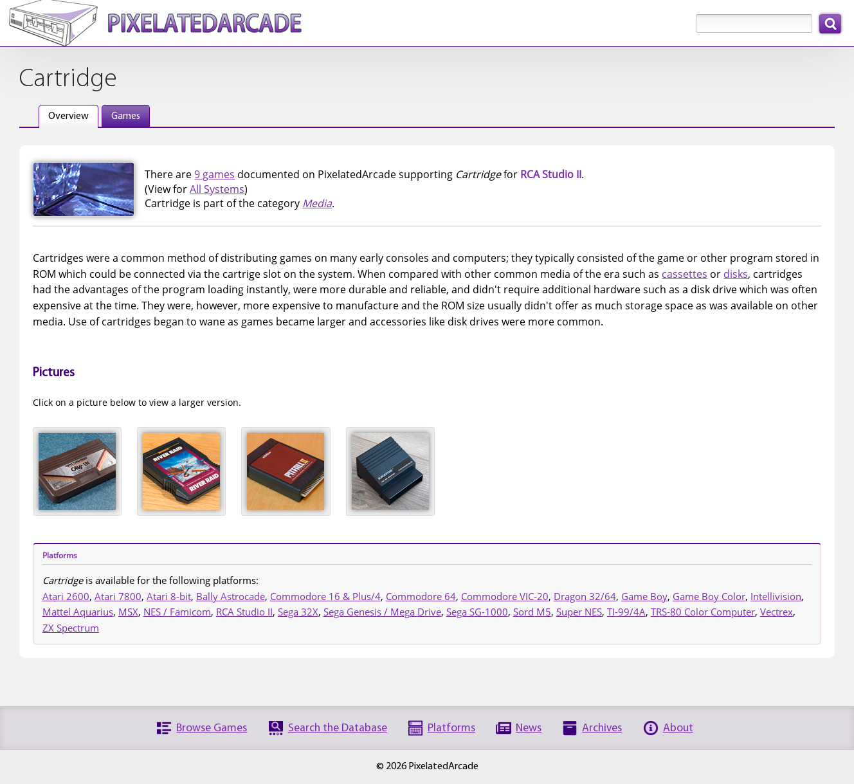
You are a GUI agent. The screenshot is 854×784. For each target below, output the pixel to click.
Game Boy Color (709, 596)
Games (125, 116)
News (528, 728)
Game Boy (644, 596)
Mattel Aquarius (77, 611)
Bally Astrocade (230, 596)
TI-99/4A (626, 611)
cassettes (684, 274)
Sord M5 (532, 611)
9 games (214, 174)
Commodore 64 (421, 596)
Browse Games (211, 728)
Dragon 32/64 (585, 596)
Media (317, 203)
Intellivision (775, 596)
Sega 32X (298, 611)
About (678, 728)
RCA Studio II (244, 611)
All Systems (217, 189)
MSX (128, 611)
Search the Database (337, 728)
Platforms (451, 728)
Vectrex (776, 611)
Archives (602, 728)
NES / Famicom (177, 611)
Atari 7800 (118, 596)
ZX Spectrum (70, 627)
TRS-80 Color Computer (703, 611)
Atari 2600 (65, 596)
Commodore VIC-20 (505, 596)
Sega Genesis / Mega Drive (382, 611)
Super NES (579, 611)
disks (735, 274)
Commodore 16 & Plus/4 (325, 596)
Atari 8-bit (169, 596)
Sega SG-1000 (477, 611)
